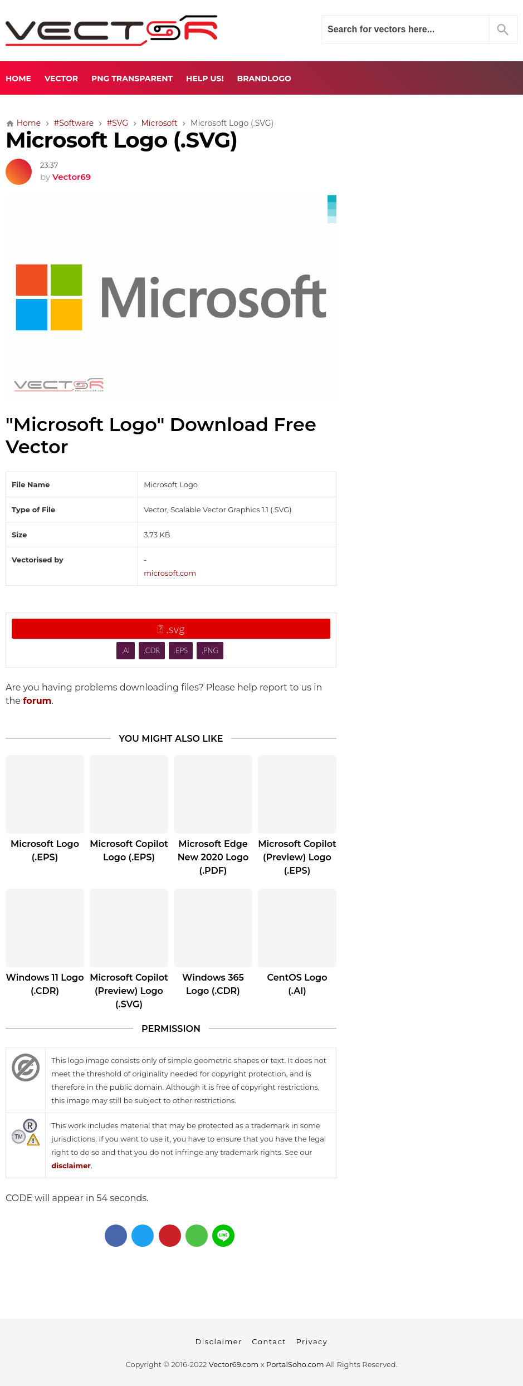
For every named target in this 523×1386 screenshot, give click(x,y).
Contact (269, 1341)
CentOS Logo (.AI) (297, 984)
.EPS (181, 650)
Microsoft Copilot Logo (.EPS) (129, 851)
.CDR (152, 650)
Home (18, 79)
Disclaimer (218, 1341)
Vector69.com (233, 1364)
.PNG (210, 650)
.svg (171, 628)
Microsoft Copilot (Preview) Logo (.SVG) (129, 991)
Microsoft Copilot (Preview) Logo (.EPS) (297, 857)
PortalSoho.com (295, 1364)
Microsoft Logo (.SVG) (121, 140)
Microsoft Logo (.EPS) (45, 851)
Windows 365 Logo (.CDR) (213, 984)
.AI (125, 650)
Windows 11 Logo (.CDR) (45, 984)
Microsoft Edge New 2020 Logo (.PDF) (213, 857)
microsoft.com (170, 573)
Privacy (312, 1341)
